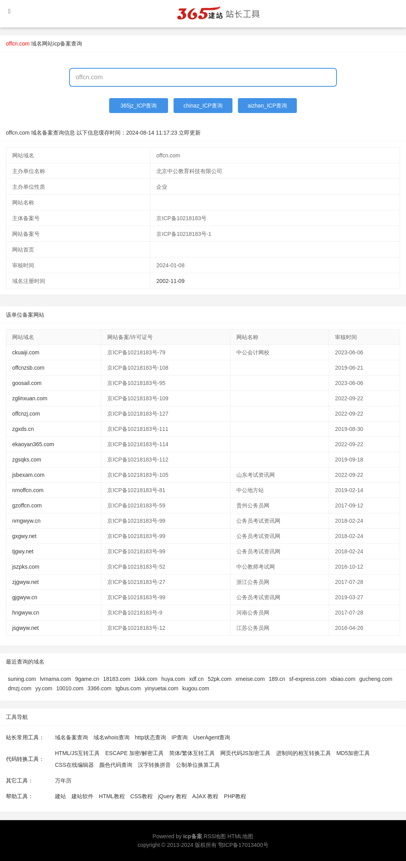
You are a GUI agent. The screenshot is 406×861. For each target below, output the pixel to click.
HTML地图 (240, 836)
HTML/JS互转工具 (77, 753)
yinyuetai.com (162, 688)
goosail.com (27, 383)
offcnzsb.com (28, 368)
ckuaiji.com (25, 352)
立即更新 (190, 133)
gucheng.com (375, 679)
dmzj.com (19, 688)
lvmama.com (55, 679)
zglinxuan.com (30, 398)
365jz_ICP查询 (139, 105)
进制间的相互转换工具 (303, 753)
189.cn (277, 679)
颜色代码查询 (115, 765)
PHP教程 (235, 796)
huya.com (173, 679)
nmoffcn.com (28, 490)
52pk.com (220, 679)
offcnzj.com (26, 413)
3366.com (100, 688)
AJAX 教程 (205, 796)
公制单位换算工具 (198, 765)
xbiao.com (342, 679)
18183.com (116, 679)
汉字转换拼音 (154, 765)
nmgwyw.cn (26, 521)
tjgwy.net (22, 551)
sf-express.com (307, 679)
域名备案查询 (71, 737)
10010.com (69, 688)
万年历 (63, 780)
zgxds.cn (23, 429)
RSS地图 (215, 836)
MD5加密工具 (353, 753)
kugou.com (195, 688)
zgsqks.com (26, 459)
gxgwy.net (24, 536)
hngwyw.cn (25, 612)
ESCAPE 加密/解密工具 (134, 753)
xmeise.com (250, 679)
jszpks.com (25, 567)
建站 (60, 796)
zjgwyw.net (25, 582)
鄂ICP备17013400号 (243, 845)
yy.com (43, 688)
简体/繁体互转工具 (192, 753)
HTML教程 (112, 796)
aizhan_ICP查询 (267, 105)
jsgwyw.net (25, 628)
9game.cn (87, 679)
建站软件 (82, 796)
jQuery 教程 (172, 796)
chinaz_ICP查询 (203, 105)
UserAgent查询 (211, 737)
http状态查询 (150, 737)
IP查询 (180, 737)
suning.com (22, 679)
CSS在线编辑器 (74, 765)
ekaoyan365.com (33, 444)
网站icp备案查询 (62, 43)
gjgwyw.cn (24, 597)
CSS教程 (141, 796)
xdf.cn (196, 679)
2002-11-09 (170, 281)
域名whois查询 (111, 737)
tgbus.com (128, 688)
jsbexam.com (28, 475)
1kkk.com (145, 679)
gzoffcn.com (27, 505)
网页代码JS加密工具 (245, 753)
